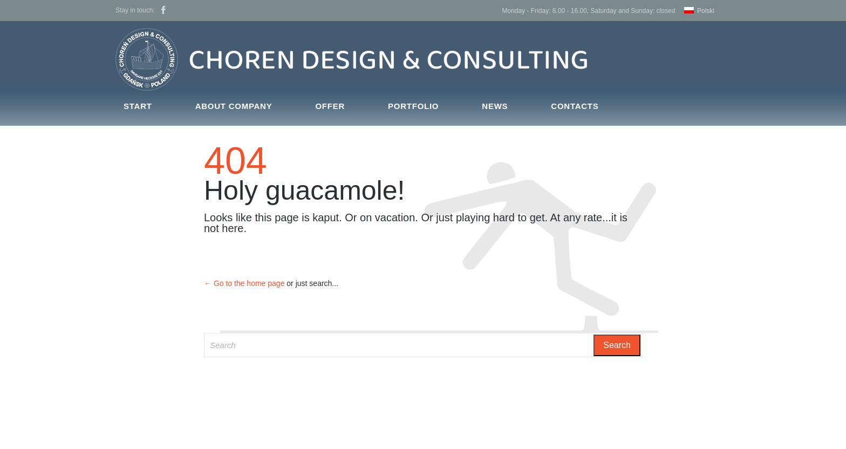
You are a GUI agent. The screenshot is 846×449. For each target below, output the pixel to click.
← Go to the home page (244, 283)
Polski (705, 11)
